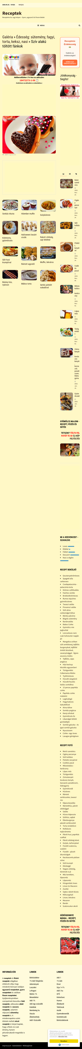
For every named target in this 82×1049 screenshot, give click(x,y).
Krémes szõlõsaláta (71, 590)
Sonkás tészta (8, 213)
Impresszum (6, 1046)
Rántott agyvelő (28, 264)
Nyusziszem (67, 730)
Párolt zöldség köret (71, 840)
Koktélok (33, 1007)
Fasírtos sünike (69, 593)
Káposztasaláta (69, 803)
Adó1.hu (60, 991)
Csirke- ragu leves (70, 733)
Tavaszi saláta (68, 604)
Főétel (69, 552)
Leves (68, 546)
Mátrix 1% (33, 994)
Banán (65, 903)
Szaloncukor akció (70, 906)
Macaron (66, 900)
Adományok (34, 984)
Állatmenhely (34, 1017)
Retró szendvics (77, 182)
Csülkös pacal (68, 763)
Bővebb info (63, 1037)
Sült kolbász (77, 225)
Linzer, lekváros (69, 897)
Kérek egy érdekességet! (70, 63)
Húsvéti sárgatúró (70, 679)
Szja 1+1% (60, 987)
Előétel (66, 549)
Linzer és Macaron (70, 886)
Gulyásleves (45, 215)
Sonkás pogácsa (69, 710)
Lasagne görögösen (71, 736)
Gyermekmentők (63, 1013)
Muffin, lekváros (47, 262)
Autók (59, 1010)
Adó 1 (59, 978)
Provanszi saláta (69, 607)
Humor (59, 1000)
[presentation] (63, 174)
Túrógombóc (77, 331)
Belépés (21, 5)
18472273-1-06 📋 (29, 80)
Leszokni (33, 987)
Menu (41, 25)
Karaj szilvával (68, 713)
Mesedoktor (34, 997)
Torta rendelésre (69, 826)
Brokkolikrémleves (70, 596)
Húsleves (66, 791)
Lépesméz (67, 880)
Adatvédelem (17, 1046)
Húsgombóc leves (70, 883)
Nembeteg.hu (35, 1010)
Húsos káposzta (69, 814)
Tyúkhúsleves (68, 676)
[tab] (63, 174)
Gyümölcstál (77, 395)
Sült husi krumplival (6, 261)
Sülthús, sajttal (69, 817)
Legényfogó (67, 699)
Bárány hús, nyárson (7, 283)
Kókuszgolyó (68, 894)
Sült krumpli (68, 863)
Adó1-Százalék (35, 1020)
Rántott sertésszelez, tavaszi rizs (68, 797)
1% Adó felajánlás (36, 981)
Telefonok (60, 1007)
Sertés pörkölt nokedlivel (46, 286)
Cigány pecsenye (77, 204)
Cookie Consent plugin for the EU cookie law (64, 1045)
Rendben (64, 1041)
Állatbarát (60, 1004)
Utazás (32, 1013)
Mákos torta (26, 283)
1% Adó (59, 981)
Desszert (71, 555)
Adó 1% (32, 1000)
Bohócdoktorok (62, 1020)
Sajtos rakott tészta (70, 892)
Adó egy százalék (36, 1004)
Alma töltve (67, 707)
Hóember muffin (28, 213)
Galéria (7, 37)
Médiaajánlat (27, 1046)
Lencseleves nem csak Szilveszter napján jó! (69, 636)
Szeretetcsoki (62, 1017)
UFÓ (58, 994)
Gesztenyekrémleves (71, 575)
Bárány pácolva (69, 616)
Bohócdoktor (34, 978)
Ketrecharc (61, 997)
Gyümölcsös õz (69, 716)
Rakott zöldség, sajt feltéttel (46, 238)
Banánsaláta (68, 621)
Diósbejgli (67, 866)
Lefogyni (33, 991)
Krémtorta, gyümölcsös (7, 239)
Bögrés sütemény (70, 618)
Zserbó (65, 889)
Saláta (65, 811)
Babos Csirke (68, 624)
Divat (59, 984)
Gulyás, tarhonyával (71, 843)
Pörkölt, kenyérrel (77, 247)
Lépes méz (77, 312)
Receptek (12, 13)
